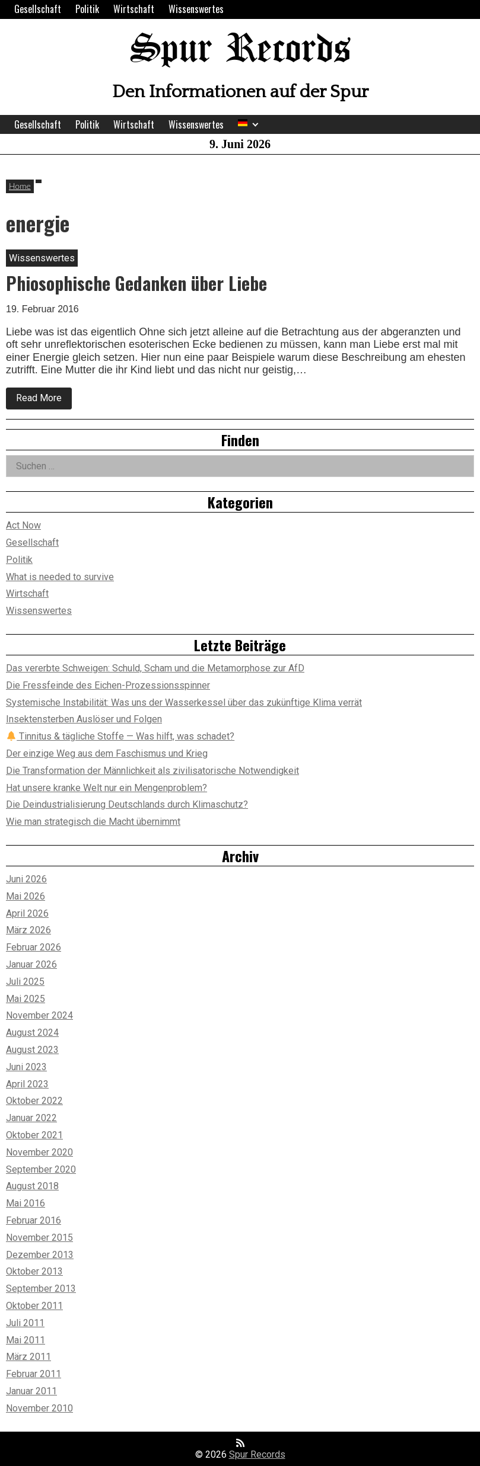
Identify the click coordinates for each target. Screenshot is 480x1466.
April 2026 (27, 913)
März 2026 (28, 930)
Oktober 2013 (34, 1271)
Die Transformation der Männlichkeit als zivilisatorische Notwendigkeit (152, 770)
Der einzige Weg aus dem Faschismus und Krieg (107, 753)
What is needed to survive (60, 576)
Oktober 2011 (34, 1305)
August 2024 (32, 1032)
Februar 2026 (33, 947)
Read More (44, 400)
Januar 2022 (31, 1117)
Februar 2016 (33, 1220)
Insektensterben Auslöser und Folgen (84, 719)
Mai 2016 (25, 1203)
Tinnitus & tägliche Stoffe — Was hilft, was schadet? (120, 736)
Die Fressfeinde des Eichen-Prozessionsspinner (108, 685)
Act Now (23, 525)
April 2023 (27, 1084)
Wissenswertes (196, 9)
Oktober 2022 (34, 1100)
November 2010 (39, 1408)
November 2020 (39, 1152)
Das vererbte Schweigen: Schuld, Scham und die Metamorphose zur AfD (155, 668)
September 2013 (41, 1288)
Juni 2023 (26, 1067)
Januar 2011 (31, 1391)
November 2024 (39, 1015)
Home (20, 186)
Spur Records (240, 50)
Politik (87, 9)
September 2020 (41, 1169)
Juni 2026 (26, 879)
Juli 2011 (25, 1323)
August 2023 (32, 1049)
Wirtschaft (133, 9)
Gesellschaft (37, 9)
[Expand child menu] (255, 124)
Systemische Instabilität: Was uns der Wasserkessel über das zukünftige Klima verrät (184, 702)
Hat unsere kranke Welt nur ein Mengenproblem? (106, 787)
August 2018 (32, 1186)
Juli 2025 (25, 981)
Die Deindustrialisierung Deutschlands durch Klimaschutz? (127, 804)
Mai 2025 (25, 998)
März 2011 (28, 1356)
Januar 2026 (31, 964)
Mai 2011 (25, 1340)
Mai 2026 (25, 896)
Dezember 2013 (40, 1254)
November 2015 (39, 1237)
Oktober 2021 (34, 1135)
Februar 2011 (33, 1373)
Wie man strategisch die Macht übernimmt (93, 821)
